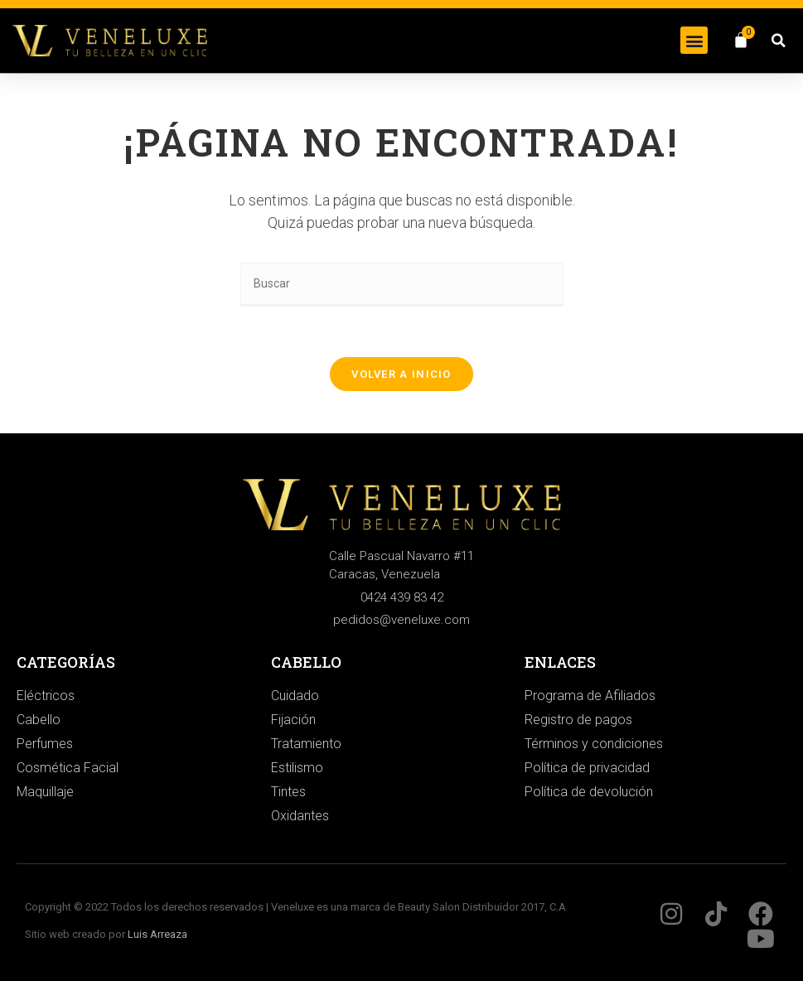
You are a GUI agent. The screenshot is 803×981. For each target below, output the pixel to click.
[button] (694, 40)
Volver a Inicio (401, 374)
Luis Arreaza (157, 934)
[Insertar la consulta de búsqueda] (402, 285)
